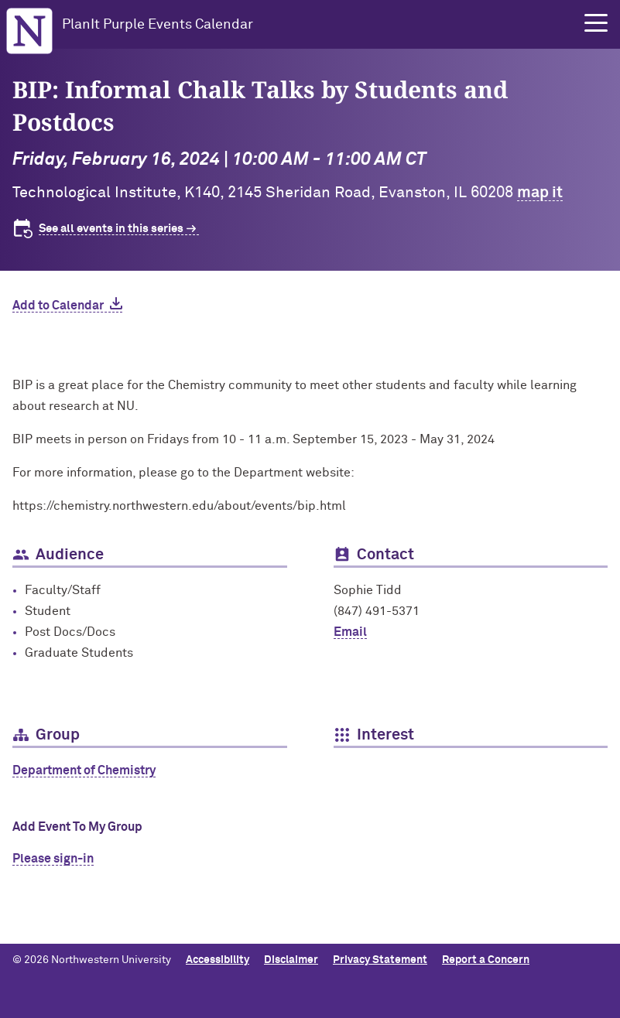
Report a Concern (485, 960)
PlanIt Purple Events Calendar (157, 25)
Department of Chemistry (84, 770)
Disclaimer (291, 960)
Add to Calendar (58, 305)
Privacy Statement (380, 960)
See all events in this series (111, 228)
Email (350, 632)
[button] (596, 23)
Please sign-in (53, 858)
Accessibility (217, 960)
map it (540, 192)
